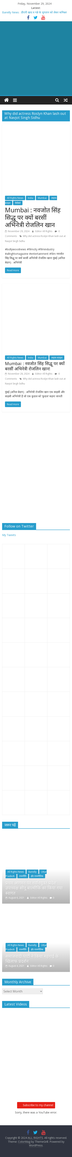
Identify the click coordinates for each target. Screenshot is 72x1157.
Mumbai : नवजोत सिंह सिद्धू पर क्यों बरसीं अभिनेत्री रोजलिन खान (32, 217)
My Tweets (9, 535)
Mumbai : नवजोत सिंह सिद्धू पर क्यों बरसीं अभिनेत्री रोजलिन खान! (35, 365)
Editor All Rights (44, 231)
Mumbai (42, 198)
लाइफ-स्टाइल (56, 357)
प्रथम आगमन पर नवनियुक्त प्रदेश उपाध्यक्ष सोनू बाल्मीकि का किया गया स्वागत (34, 888)
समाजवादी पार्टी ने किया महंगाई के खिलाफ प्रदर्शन (32, 958)
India (30, 198)
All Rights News (15, 198)
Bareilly (32, 871)
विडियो (18, 203)
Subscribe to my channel (36, 1105)
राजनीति (22, 876)
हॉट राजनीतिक (37, 876)
